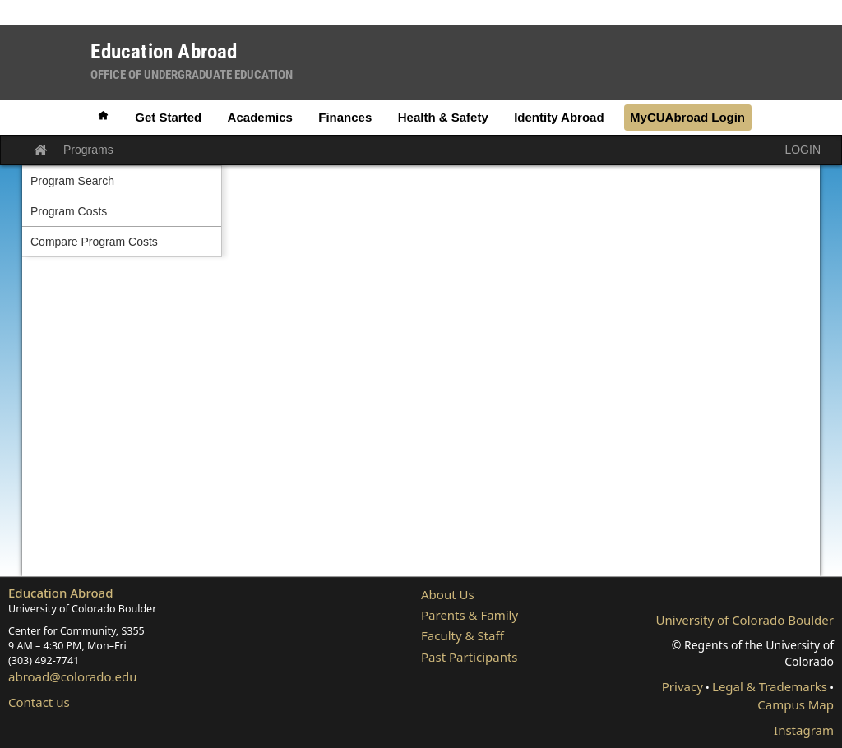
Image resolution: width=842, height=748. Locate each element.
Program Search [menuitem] (72, 180)
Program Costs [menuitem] (68, 211)
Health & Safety (443, 117)
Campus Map (795, 704)
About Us (447, 594)
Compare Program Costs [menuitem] (94, 241)
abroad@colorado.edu (72, 676)
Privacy (682, 686)
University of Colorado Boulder (745, 620)
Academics (260, 117)
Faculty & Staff (462, 635)
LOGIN (802, 149)
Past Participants (469, 657)
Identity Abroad (559, 117)
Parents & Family (469, 615)
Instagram (804, 730)
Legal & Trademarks (769, 686)
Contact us (39, 702)
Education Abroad (60, 592)
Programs (88, 149)
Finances (345, 117)
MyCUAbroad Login (687, 117)
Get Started (168, 117)
